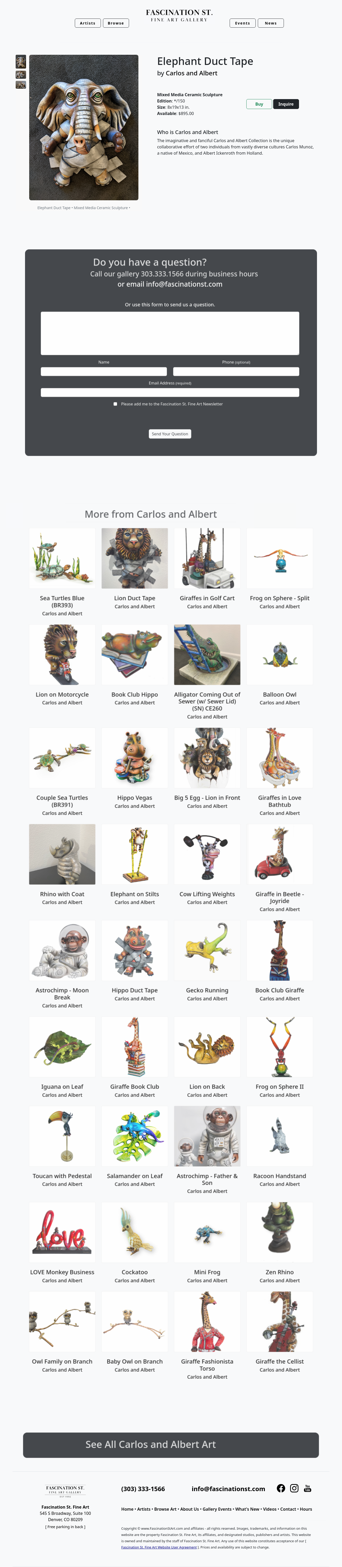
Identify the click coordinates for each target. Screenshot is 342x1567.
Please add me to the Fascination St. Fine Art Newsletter (171, 386)
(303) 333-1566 (143, 1488)
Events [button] (242, 23)
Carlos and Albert (191, 73)
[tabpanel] (237, 147)
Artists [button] (88, 23)
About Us (189, 1509)
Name (127, 358)
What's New (247, 1509)
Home (127, 1509)
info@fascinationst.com (180, 307)
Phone (214, 358)
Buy (259, 104)
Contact (288, 1509)
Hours (306, 1509)
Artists (143, 1509)
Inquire (286, 104)
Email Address (170, 372)
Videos (270, 1509)
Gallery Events (217, 1509)
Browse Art (165, 1509)
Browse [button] (116, 23)
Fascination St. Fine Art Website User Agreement (159, 1547)
